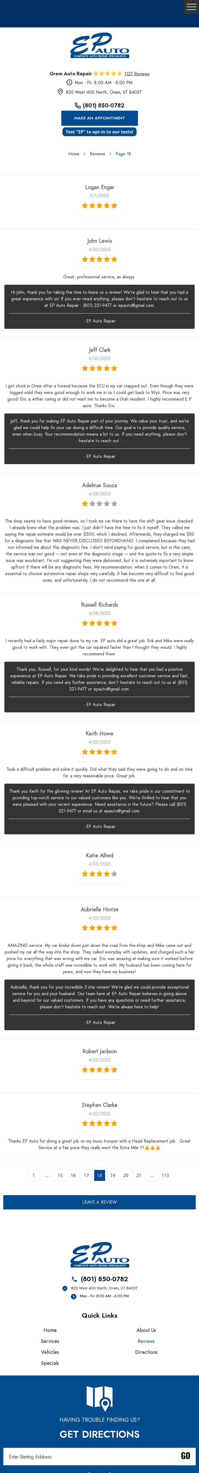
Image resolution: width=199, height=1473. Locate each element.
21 (138, 1175)
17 (86, 1175)
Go (186, 1456)
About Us (146, 1330)
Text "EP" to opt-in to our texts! (99, 132)
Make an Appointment (99, 118)
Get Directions (100, 1434)
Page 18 (123, 154)
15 (59, 1175)
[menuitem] (51, 1330)
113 (165, 1175)
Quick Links (99, 1315)
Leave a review (99, 1202)
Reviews (97, 154)
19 (112, 1175)
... (47, 1175)
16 (73, 1175)
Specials (50, 1363)
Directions (146, 1352)
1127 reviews (136, 74)
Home (73, 154)
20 (125, 1175)
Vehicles (50, 1352)
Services (50, 1341)
